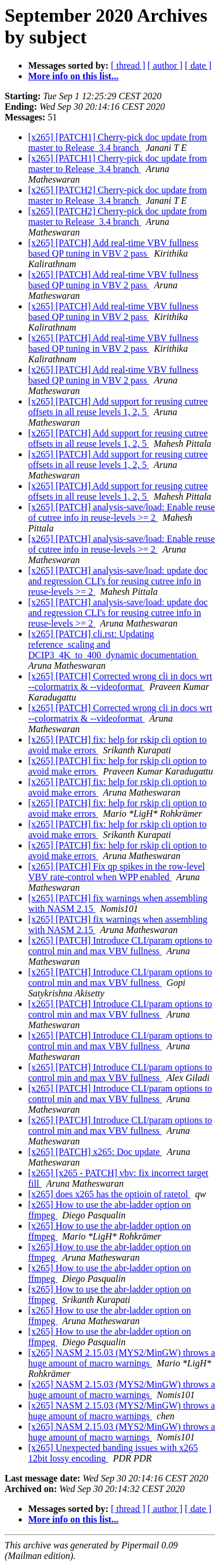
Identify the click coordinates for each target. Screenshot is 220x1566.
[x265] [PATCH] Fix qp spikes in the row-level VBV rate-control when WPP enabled (116, 871)
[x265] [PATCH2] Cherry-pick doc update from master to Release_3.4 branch (117, 195)
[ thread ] (128, 65)
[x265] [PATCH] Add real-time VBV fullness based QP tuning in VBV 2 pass (113, 248)
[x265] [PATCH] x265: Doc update (95, 1152)
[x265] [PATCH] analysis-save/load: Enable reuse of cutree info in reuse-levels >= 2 (121, 512)
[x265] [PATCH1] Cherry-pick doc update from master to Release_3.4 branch (117, 142)
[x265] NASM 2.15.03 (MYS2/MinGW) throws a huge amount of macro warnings (121, 1358)
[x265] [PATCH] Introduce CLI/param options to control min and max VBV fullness (120, 945)
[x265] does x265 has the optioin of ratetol (109, 1194)
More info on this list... (73, 76)
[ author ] (165, 65)
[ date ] (198, 65)
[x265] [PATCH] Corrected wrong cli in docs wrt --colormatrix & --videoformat (120, 681)
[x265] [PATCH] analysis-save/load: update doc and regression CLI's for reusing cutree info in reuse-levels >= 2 (118, 581)
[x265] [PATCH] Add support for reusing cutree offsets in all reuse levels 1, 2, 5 (118, 406)
